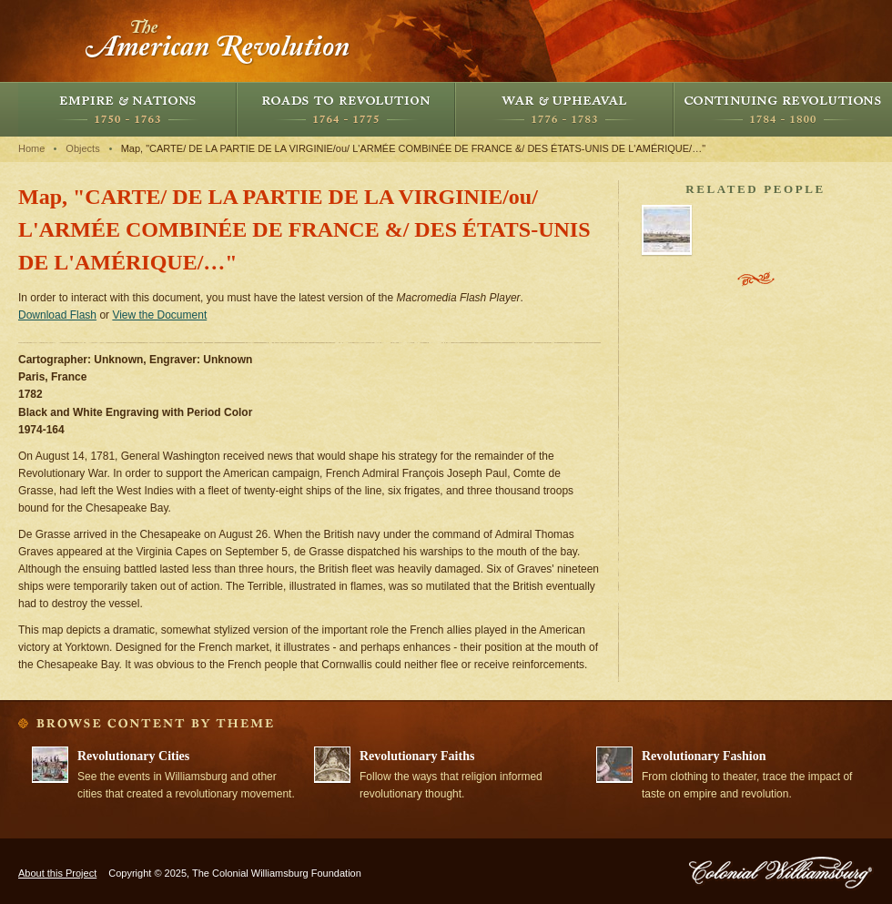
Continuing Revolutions (783, 109)
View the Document (159, 315)
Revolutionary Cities (133, 756)
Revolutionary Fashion (704, 756)
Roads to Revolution (346, 109)
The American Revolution (218, 41)
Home (31, 148)
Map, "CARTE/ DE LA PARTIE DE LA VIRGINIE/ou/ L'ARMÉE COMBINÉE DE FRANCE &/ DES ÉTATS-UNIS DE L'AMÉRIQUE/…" (413, 148)
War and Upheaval (564, 109)
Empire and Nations (127, 109)
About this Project (57, 873)
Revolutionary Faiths (417, 756)
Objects (82, 148)
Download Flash (57, 315)
